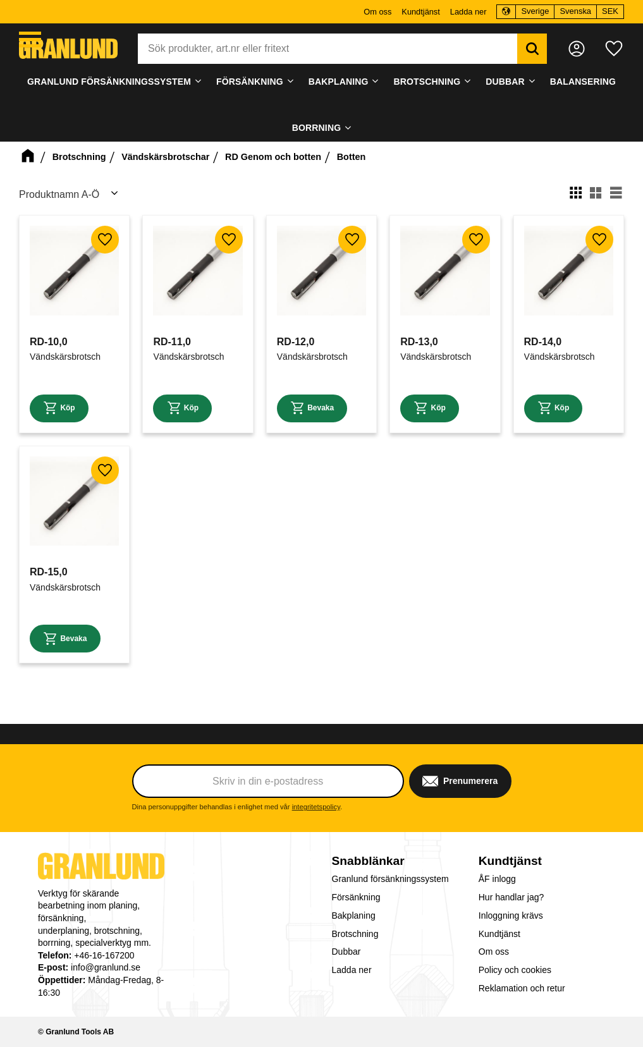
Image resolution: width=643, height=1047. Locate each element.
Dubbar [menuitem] (505, 82)
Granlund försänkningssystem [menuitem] (109, 82)
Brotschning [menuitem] (426, 82)
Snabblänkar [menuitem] (368, 860)
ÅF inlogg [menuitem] (497, 879)
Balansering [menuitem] (583, 82)
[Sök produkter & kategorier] (327, 49)
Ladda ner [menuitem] (468, 11)
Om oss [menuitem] (377, 11)
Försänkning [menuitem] (249, 82)
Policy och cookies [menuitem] (515, 970)
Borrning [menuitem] (316, 128)
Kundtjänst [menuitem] (420, 11)
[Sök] (529, 49)
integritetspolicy (316, 807)
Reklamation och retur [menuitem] (522, 988)
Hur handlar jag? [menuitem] (511, 897)
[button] (30, 39)
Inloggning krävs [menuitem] (511, 915)
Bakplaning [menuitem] (339, 82)
